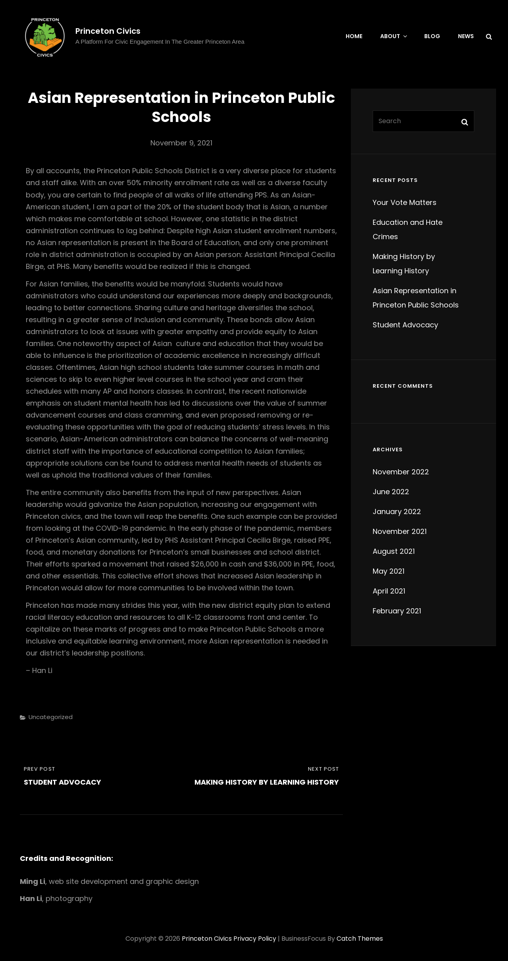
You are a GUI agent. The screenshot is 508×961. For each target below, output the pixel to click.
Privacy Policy (254, 938)
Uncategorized (51, 717)
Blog (432, 36)
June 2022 (391, 492)
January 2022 (397, 511)
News (466, 36)
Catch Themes (360, 938)
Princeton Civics (107, 31)
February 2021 (397, 611)
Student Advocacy (405, 325)
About (394, 36)
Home (354, 36)
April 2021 (389, 591)
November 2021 (400, 531)
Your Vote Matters (405, 202)
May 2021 (388, 571)
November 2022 (401, 472)
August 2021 (394, 551)
